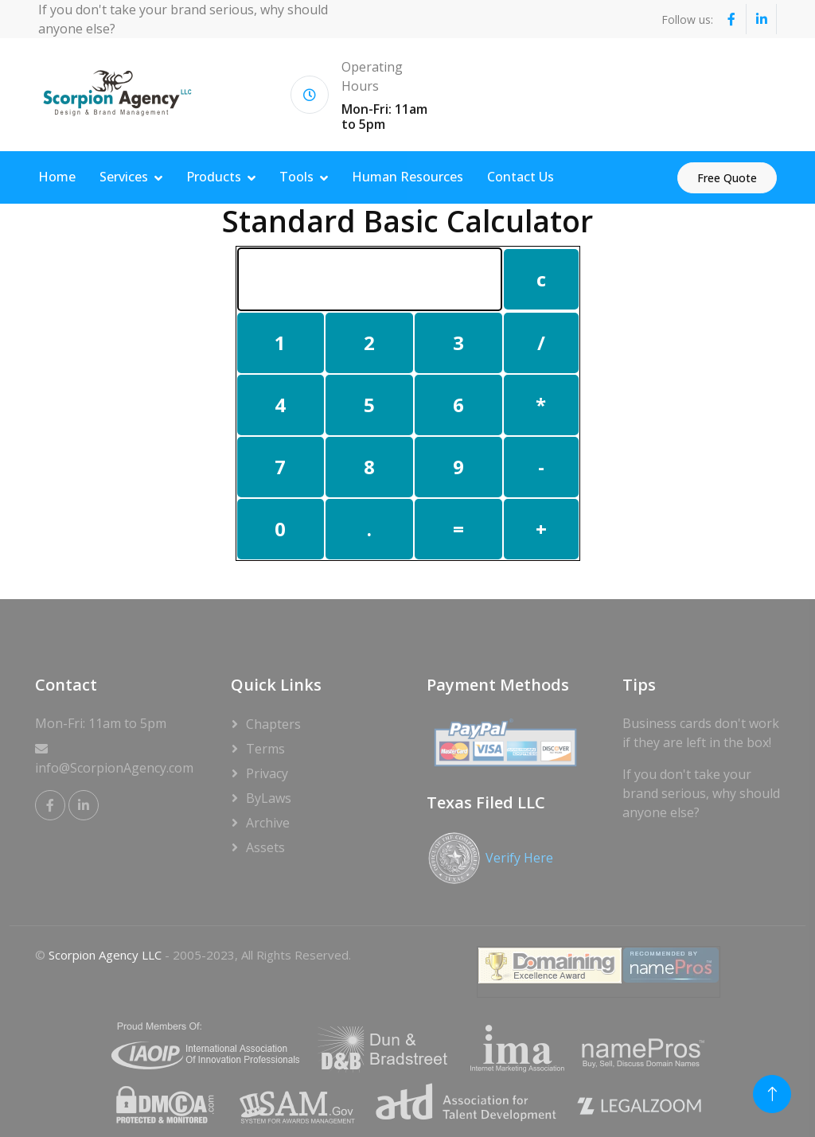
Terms (265, 748)
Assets (265, 847)
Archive (268, 822)
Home (57, 176)
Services (123, 176)
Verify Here (519, 857)
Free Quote (727, 177)
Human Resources (407, 176)
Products (213, 176)
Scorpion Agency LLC (105, 955)
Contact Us (520, 176)
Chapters (273, 724)
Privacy (267, 773)
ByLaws (268, 798)
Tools (296, 176)
